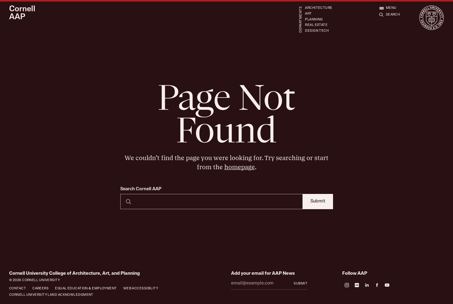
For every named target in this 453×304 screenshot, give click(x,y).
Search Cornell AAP (140, 189)
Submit (317, 201)
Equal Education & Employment (86, 288)
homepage (239, 167)
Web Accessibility (140, 288)
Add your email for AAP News (263, 273)
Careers (40, 288)
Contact (17, 288)
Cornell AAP (22, 13)
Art (308, 14)
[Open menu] (388, 8)
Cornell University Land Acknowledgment (51, 295)
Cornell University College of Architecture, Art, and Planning (74, 273)
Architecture (318, 8)
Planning (314, 19)
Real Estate (316, 25)
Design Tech (317, 31)
